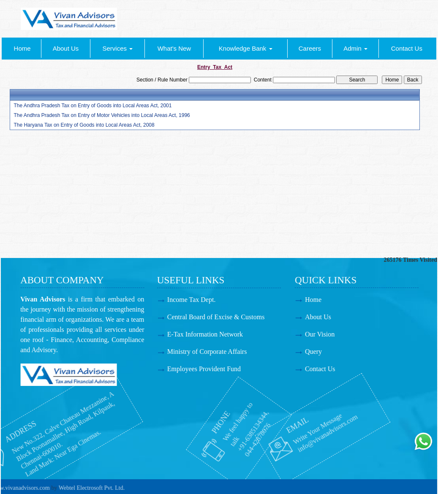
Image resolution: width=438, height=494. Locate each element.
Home (22, 48)
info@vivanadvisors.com (294, 429)
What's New (174, 48)
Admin (355, 48)
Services (118, 48)
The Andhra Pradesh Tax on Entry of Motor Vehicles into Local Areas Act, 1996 (102, 115)
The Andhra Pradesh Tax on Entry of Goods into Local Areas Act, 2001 (92, 106)
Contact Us (406, 48)
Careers (310, 48)
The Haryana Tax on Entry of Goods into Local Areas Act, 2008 (84, 125)
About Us (66, 48)
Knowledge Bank (245, 48)
